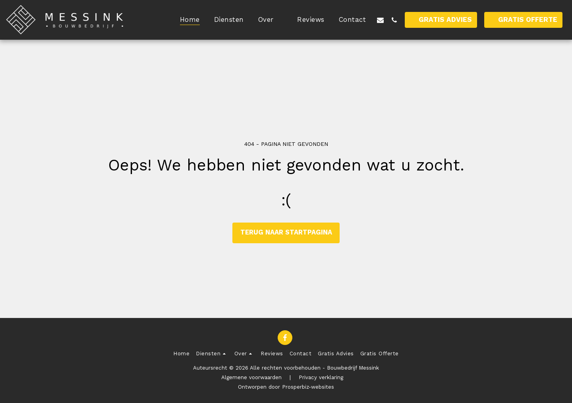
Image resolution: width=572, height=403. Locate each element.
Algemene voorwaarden (251, 377)
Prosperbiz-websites (308, 387)
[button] (271, 20)
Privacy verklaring (321, 377)
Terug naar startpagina (286, 232)
